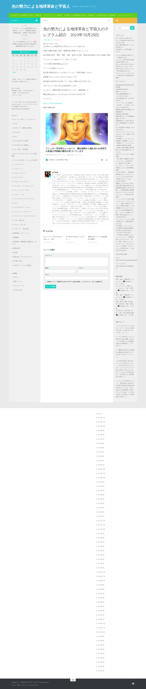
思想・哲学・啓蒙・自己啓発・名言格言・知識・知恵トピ (125, 304)
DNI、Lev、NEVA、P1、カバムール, (24, 119)
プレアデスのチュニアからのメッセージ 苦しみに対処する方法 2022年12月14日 (125, 328)
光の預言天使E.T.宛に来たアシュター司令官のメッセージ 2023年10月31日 (125, 363)
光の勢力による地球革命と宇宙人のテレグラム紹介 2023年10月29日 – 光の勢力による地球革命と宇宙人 (125, 392)
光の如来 (47, 40)
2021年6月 (101, 546)
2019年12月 (101, 623)
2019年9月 (101, 636)
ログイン (16, 277)
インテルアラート (18, 164)
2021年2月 (101, 563)
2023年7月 (101, 439)
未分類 (15, 252)
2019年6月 (101, 649)
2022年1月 (101, 516)
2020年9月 (101, 585)
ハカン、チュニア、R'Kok (21, 190)
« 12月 (14, 72)
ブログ (45, 20)
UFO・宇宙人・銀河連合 (20, 149)
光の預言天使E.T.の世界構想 (106, 15)
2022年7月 (101, 490)
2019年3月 (101, 662)
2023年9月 (101, 430)
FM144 (15, 123)
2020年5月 (101, 602)
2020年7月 (101, 593)
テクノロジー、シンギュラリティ (23, 186)
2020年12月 (101, 572)
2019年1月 (101, 671)
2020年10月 (101, 580)
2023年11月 (101, 422)
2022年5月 (101, 499)
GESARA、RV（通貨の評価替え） (23, 128)
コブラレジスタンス (19, 173)
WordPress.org (17, 290)
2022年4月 (101, 503)
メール (81, 268)
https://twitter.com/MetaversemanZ (126, 260)
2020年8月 (101, 589)
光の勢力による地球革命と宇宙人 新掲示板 (26, 15)
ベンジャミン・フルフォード (22, 212)
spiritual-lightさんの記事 (20, 141)
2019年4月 (101, 658)
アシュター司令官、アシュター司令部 (25, 160)
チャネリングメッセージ (21, 181)
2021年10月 (101, 529)
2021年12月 (101, 520)
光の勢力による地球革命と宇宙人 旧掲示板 (79, 15)
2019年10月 (101, 632)
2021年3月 (101, 559)
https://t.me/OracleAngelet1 (53, 103)
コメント (48, 255)
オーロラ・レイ (18, 169)
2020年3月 (101, 611)
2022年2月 (101, 512)
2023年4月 (101, 452)
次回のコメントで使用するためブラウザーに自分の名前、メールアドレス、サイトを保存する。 (75, 281)
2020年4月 (101, 606)
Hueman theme (34, 685)
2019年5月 (101, 653)
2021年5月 (101, 550)
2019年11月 (101, 628)
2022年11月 (101, 473)
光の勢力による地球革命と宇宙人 (41, 6)
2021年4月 (101, 555)
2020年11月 (101, 576)
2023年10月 (101, 426)
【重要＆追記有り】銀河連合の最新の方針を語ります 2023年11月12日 (125, 352)
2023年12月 (101, 417)
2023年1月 (101, 465)
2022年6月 (101, 495)
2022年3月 (101, 508)
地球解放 (16, 237)
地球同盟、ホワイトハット (21, 233)
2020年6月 (101, 598)
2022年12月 (101, 469)
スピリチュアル (18, 177)
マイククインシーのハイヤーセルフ (24, 216)
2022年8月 (101, 486)
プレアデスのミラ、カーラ (21, 207)
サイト (47, 274)
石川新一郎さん (18, 261)
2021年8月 (101, 538)
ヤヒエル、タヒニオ (19, 224)
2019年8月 (101, 641)
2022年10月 (101, 478)
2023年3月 (101, 456)
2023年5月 (101, 448)
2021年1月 (101, 568)
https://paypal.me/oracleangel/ (21, 109)
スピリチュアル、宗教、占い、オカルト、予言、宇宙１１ (125, 288)
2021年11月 (101, 525)
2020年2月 (101, 615)
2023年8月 (101, 435)
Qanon (15, 136)
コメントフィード (18, 286)
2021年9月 (101, 533)
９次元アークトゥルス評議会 (22, 265)
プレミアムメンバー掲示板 (53, 15)
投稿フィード (17, 281)
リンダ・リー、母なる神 (21, 229)
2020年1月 (101, 619)
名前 (47, 268)
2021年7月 (101, 542)
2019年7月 (101, 645)
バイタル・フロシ (18, 194)
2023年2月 (101, 460)
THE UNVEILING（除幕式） (21, 145)
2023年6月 (101, 443)
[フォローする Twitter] (36, 20)
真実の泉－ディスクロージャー (23, 257)
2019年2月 (101, 666)
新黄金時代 (16, 248)
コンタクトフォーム (124, 15)
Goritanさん (16, 132)
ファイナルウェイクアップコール (23, 199)
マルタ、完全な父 (18, 220)
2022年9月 (101, 482)
